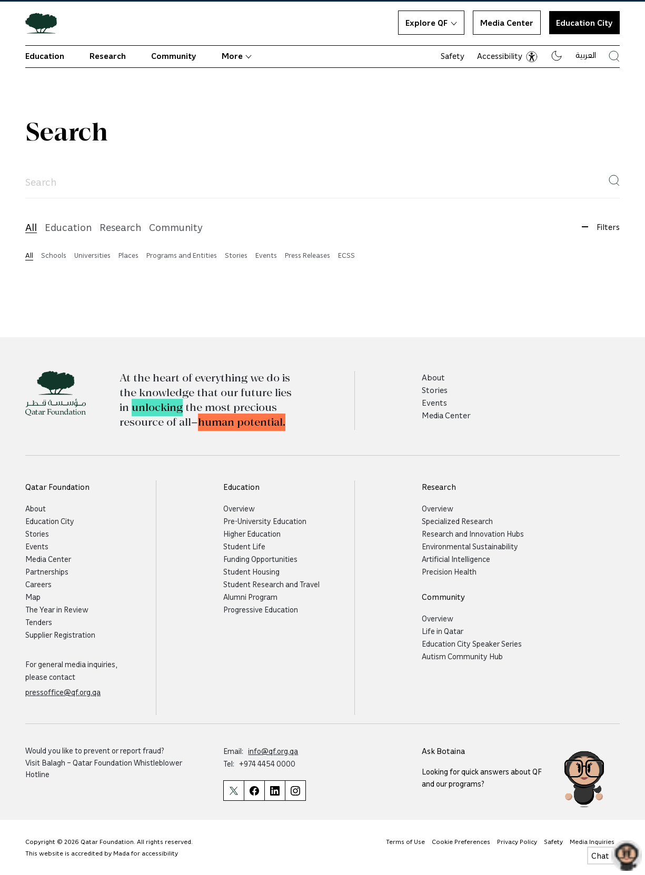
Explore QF (431, 22)
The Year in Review (56, 609)
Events (434, 402)
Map (33, 596)
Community (173, 56)
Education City (49, 521)
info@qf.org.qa (273, 751)
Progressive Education (260, 609)
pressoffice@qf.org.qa (63, 692)
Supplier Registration (60, 634)
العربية (585, 54)
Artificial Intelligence (456, 559)
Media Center (506, 22)
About (433, 377)
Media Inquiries (592, 841)
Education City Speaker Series (472, 643)
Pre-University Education (264, 521)
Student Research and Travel (271, 584)
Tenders (38, 622)
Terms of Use (405, 841)
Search (66, 132)
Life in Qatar (442, 631)
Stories (435, 390)
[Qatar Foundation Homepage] (45, 22)
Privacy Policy (517, 841)
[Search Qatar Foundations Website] (614, 56)
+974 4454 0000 (267, 763)
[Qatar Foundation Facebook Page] (254, 790)
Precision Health (449, 571)
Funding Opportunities (260, 559)
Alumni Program (250, 596)
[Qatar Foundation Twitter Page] (233, 790)
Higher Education (252, 533)
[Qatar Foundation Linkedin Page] (274, 790)
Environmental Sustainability (470, 546)
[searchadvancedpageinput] (322, 181)
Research (108, 56)
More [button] (237, 56)
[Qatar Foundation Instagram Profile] (295, 790)
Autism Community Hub (462, 656)
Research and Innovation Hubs (473, 533)
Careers (38, 584)
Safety (452, 56)
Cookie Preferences (461, 841)
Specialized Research (457, 521)
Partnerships (46, 571)
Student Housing (251, 571)
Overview (239, 508)
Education (44, 56)
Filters (596, 226)
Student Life (244, 546)
